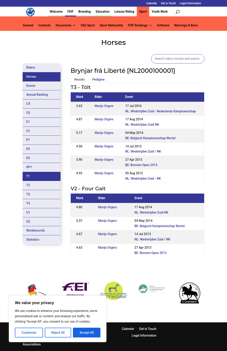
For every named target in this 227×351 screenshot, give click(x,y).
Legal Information (190, 3)
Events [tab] (30, 85)
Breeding (84, 11)
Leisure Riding (124, 11)
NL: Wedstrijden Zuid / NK (143, 151)
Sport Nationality (111, 25)
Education (103, 11)
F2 (28, 131)
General (28, 25)
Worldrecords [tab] (35, 230)
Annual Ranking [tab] (37, 94)
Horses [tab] (31, 76)
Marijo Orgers (104, 106)
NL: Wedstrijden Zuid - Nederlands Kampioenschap (160, 111)
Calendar (151, 3)
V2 (28, 221)
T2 (28, 185)
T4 (28, 203)
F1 (28, 122)
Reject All (58, 332)
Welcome (56, 11)
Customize (29, 332)
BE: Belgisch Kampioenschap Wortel (150, 138)
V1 (28, 212)
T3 (28, 194)
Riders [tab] (30, 67)
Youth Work (160, 11)
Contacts (44, 25)
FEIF (70, 11)
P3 (28, 158)
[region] (57, 318)
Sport (143, 11)
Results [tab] (79, 79)
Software (163, 25)
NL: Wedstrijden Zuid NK (142, 124)
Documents (64, 25)
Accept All (87, 332)
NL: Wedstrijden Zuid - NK (143, 178)
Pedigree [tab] (98, 79)
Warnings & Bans (186, 25)
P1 (28, 140)
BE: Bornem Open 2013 (141, 165)
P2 (28, 149)
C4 (28, 103)
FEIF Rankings (138, 25)
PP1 (29, 167)
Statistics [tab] (32, 239)
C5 (28, 113)
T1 (28, 176)
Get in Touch (168, 3)
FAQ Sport (88, 25)
